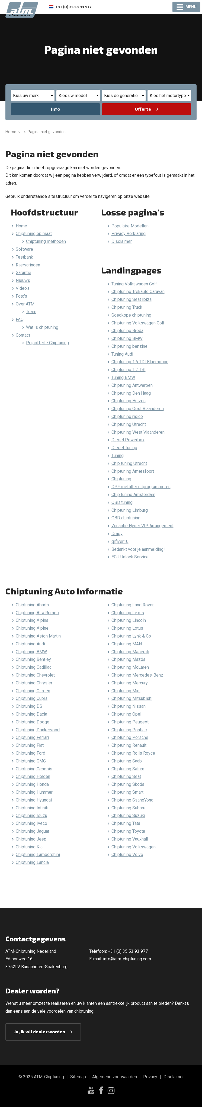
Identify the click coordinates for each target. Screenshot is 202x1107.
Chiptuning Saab (126, 761)
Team (31, 311)
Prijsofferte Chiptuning (47, 342)
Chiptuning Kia (29, 846)
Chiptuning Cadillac (34, 667)
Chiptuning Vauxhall (129, 839)
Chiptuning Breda (127, 330)
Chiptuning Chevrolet (35, 675)
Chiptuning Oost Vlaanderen (137, 408)
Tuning (117, 455)
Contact (23, 335)
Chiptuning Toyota (128, 831)
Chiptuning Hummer (34, 792)
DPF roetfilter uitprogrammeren (141, 486)
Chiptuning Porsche (129, 737)
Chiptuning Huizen (128, 400)
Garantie (23, 272)
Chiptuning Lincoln (128, 620)
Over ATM (25, 304)
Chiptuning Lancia (32, 862)
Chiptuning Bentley (33, 659)
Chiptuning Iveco (31, 823)
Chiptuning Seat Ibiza (131, 299)
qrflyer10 (120, 541)
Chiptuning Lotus (127, 628)
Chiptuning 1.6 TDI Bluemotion (139, 361)
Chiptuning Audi (30, 643)
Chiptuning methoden (46, 241)
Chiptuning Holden (33, 776)
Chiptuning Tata (125, 823)
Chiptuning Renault (128, 745)
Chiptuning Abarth (32, 604)
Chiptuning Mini (125, 690)
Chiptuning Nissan (128, 706)
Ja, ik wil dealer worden (39, 1031)
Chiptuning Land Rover (132, 604)
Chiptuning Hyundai (34, 800)
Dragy (117, 533)
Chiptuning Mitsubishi (131, 698)
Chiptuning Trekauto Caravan (138, 291)
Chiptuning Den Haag (131, 393)
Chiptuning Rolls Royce (133, 753)
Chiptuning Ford (30, 753)
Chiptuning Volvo (127, 854)
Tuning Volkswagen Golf (134, 284)
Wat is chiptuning (42, 327)
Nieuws (23, 280)
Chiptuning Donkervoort (38, 729)
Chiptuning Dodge (32, 722)
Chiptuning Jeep (31, 839)
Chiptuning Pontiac (129, 729)
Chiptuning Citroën (33, 690)
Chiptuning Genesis (34, 768)
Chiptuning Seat (126, 776)
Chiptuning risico (127, 416)
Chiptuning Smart (127, 792)
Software (24, 249)
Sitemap (78, 1076)
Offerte (143, 108)
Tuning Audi (122, 354)
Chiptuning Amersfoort (132, 471)
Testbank (24, 257)
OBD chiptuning (125, 517)
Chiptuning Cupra (31, 698)
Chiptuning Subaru (128, 807)
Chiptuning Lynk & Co (131, 636)
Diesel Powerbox (128, 439)
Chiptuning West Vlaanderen (138, 432)
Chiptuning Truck (126, 307)
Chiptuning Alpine (32, 628)
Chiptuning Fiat (30, 745)
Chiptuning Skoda (127, 784)
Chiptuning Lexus (127, 612)
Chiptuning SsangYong (132, 800)
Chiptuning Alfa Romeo (37, 612)
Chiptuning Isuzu (31, 815)
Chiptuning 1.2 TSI (128, 369)
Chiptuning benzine (129, 346)
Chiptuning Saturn (127, 768)
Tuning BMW (123, 377)
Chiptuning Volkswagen (133, 846)
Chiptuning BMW (127, 338)
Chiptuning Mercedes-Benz (137, 675)
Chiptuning (121, 478)
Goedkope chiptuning (131, 315)
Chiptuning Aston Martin (38, 636)
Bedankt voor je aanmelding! (138, 549)
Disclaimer (121, 241)
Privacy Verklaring (128, 233)
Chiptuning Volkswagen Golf (138, 323)
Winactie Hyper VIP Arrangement (142, 525)
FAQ (20, 319)
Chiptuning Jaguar (32, 831)
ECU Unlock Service (130, 556)
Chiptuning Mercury (129, 683)
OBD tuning (122, 502)
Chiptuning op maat (34, 233)
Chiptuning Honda (32, 784)
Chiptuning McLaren (130, 667)
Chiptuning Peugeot (130, 722)
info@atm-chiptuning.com (127, 958)
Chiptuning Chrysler (34, 683)
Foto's (21, 296)
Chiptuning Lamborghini (38, 854)
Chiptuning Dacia (31, 714)
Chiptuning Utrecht (128, 424)
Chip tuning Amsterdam (133, 494)
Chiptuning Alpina (32, 620)
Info (55, 108)
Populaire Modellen (130, 226)
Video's (23, 288)
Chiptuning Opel (126, 714)
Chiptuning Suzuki (128, 815)
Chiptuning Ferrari (32, 737)
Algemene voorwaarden (114, 1076)
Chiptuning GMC (31, 761)
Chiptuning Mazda (128, 659)
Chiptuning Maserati (130, 651)
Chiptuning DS (29, 706)
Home (21, 226)
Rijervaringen (28, 265)
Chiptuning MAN (126, 643)
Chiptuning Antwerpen (132, 385)
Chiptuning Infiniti (32, 807)
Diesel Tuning (124, 447)
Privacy (150, 1076)
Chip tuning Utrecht (129, 463)
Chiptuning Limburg (129, 510)
